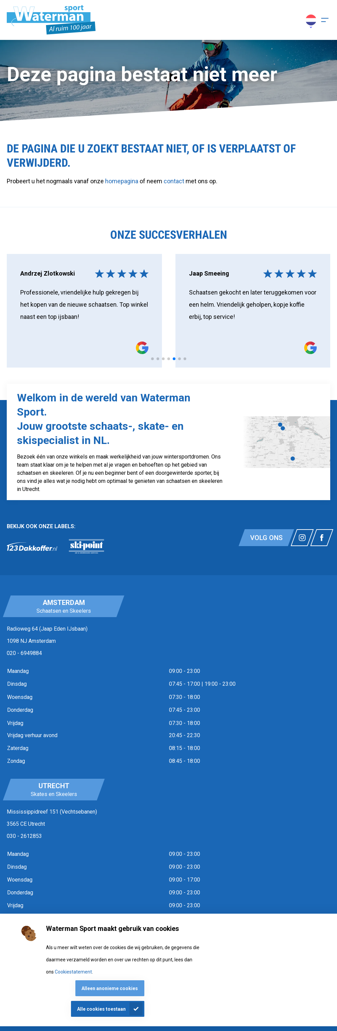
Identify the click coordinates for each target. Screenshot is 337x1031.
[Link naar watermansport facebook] (321, 537)
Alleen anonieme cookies (109, 988)
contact (175, 181)
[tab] (152, 358)
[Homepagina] (51, 20)
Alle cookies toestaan (101, 1009)
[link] (32, 546)
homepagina (121, 181)
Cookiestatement (73, 972)
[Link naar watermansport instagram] (302, 537)
